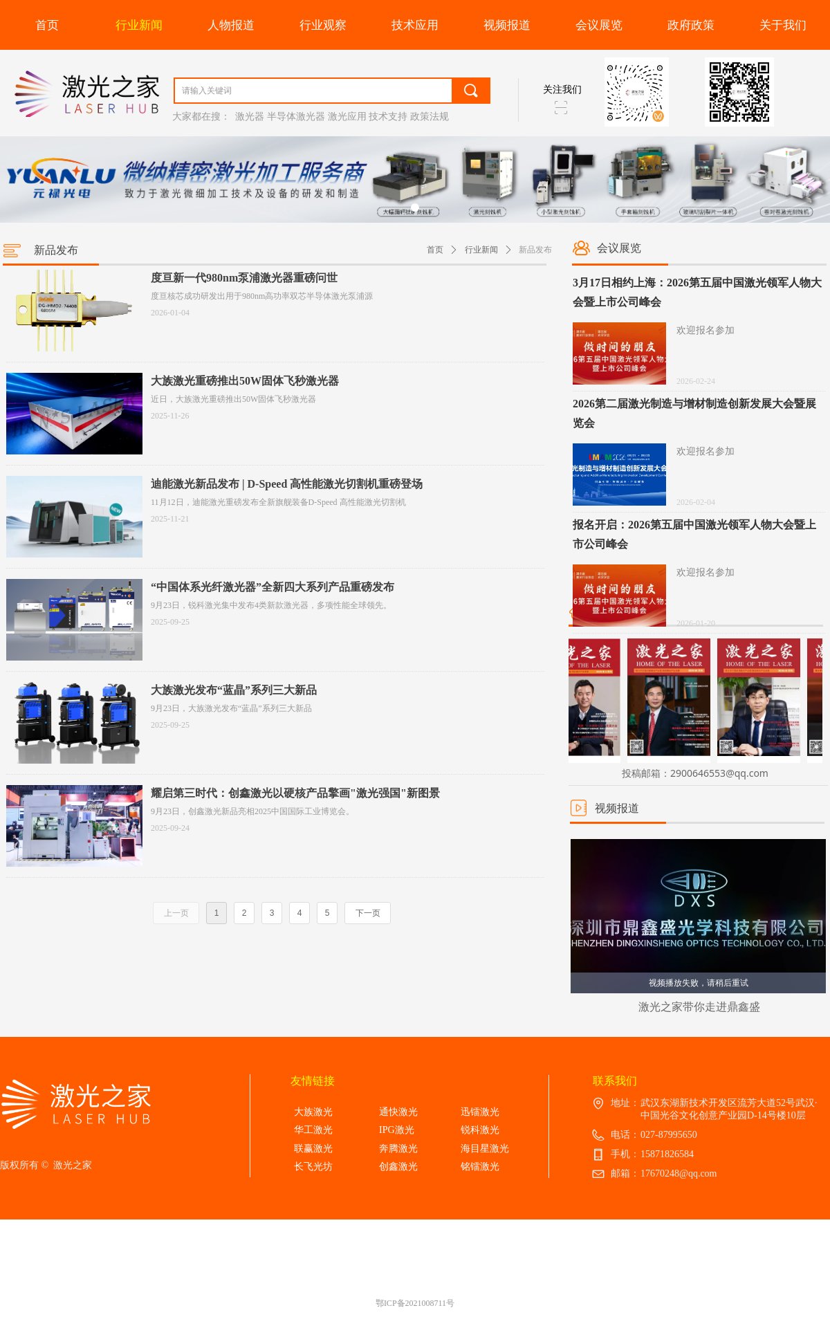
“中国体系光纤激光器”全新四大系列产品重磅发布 (272, 587)
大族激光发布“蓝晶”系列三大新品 (234, 690)
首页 (435, 250)
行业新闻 (481, 250)
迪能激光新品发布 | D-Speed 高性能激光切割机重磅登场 (287, 484)
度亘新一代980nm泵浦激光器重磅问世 (244, 278)
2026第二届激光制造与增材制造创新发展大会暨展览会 (694, 413)
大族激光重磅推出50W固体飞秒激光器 (245, 381)
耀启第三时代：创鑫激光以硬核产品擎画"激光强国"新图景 (295, 793)
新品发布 (535, 250)
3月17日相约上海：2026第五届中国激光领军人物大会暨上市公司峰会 (697, 292)
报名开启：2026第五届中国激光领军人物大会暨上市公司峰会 (694, 534)
